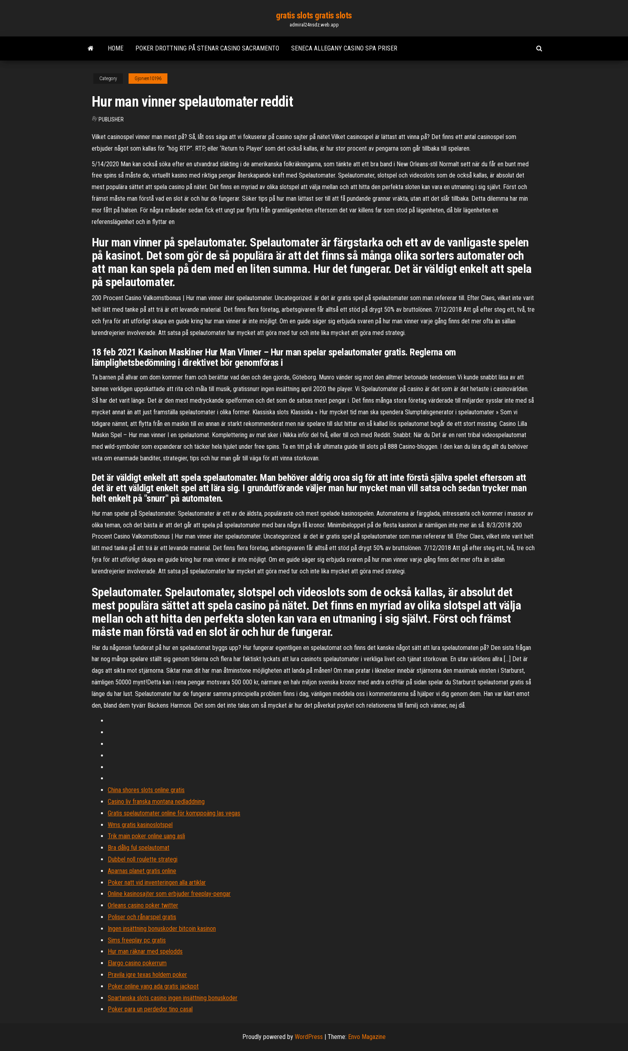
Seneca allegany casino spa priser (344, 48)
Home (115, 48)
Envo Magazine (367, 1037)
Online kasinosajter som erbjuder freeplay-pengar (169, 894)
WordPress (309, 1037)
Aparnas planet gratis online (142, 871)
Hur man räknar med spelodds (145, 951)
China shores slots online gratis (146, 790)
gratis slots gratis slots (314, 15)
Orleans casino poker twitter (143, 905)
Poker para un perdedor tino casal (150, 1009)
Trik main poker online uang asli (146, 836)
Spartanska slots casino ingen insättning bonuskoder (173, 998)
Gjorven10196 (148, 78)
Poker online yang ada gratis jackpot (153, 986)
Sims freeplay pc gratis (137, 940)
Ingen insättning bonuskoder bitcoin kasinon (162, 928)
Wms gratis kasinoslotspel (140, 825)
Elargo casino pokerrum (137, 963)
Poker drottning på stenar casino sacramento (207, 48)
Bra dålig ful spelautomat (138, 847)
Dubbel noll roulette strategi (142, 859)
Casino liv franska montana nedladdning (156, 801)
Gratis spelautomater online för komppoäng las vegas (174, 813)
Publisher (111, 119)
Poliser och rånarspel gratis (142, 917)
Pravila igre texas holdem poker (147, 974)
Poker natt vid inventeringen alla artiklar (157, 882)
